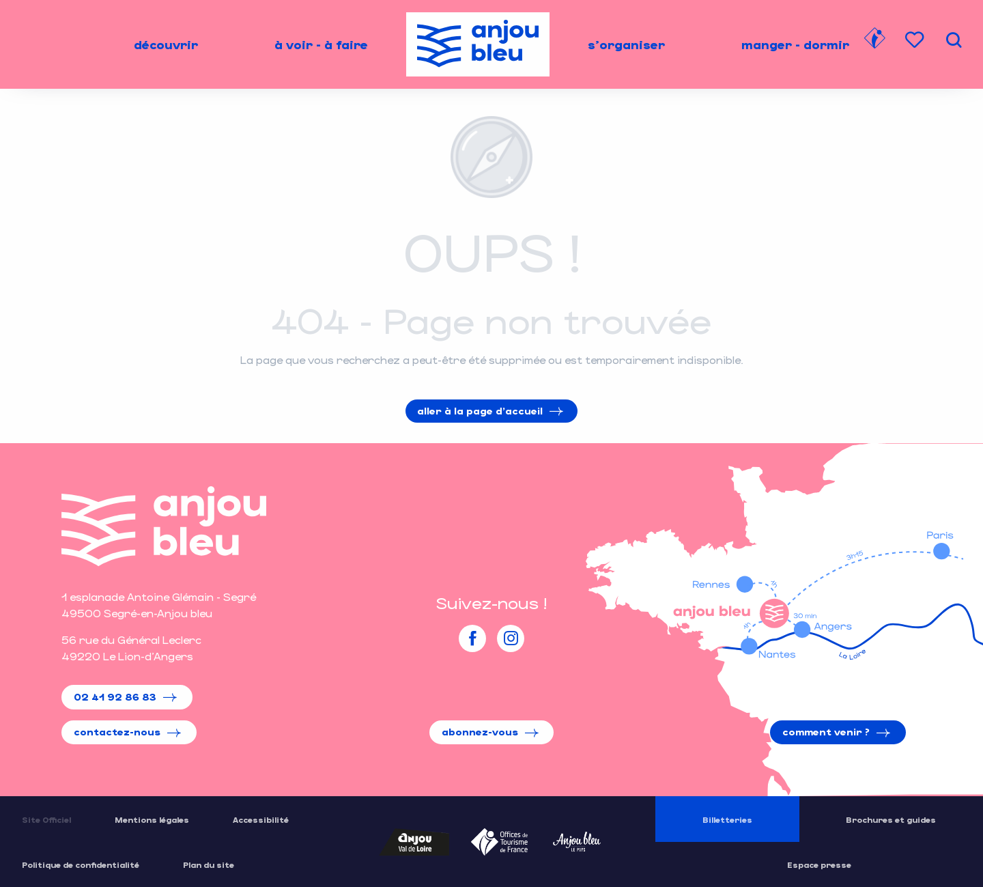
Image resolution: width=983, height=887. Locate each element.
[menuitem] (166, 44)
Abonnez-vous (480, 731)
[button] (953, 40)
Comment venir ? (826, 731)
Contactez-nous (117, 731)
